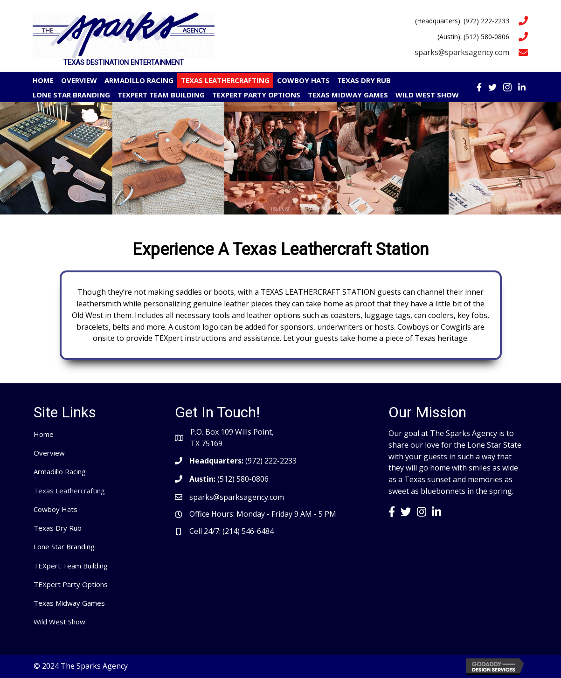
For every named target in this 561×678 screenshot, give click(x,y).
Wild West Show (59, 621)
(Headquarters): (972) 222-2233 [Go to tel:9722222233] (462, 20)
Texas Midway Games (69, 603)
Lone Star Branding (64, 546)
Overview (49, 452)
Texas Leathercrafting (69, 490)
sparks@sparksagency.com (462, 52)
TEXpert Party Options (71, 584)
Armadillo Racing (60, 471)
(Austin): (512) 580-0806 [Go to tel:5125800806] (473, 36)
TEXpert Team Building (71, 565)
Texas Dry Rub (58, 528)
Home (44, 434)
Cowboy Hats (55, 509)
